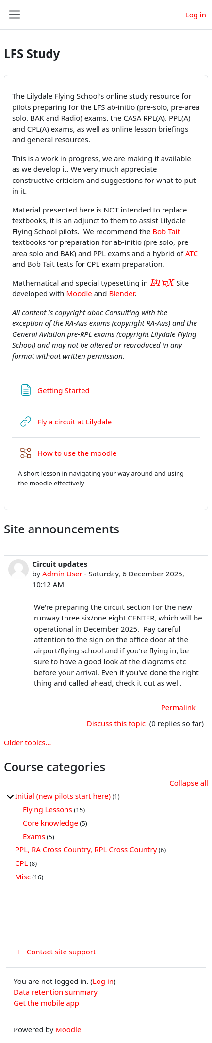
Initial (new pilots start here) (63, 796)
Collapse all (188, 782)
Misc (23, 876)
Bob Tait (166, 231)
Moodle (79, 293)
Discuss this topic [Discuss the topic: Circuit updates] (117, 723)
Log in (195, 14)
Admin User (62, 573)
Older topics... (27, 742)
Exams (34, 836)
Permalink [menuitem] (178, 707)
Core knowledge (50, 823)
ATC (191, 253)
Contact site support (55, 951)
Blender (122, 293)
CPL (21, 863)
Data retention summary (56, 992)
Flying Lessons (47, 809)
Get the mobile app (46, 1003)
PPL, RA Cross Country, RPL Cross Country (86, 849)
